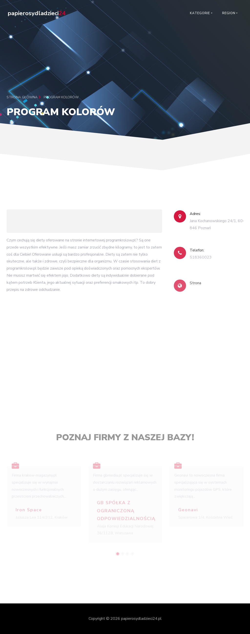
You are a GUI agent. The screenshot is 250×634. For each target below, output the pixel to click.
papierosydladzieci (36, 13)
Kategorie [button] (200, 13)
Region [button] (228, 13)
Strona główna (24, 97)
